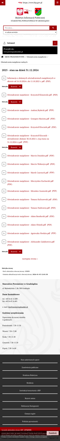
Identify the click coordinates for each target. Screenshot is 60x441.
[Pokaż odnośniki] (2, 2)
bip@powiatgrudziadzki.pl (18, 307)
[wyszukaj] (26, 28)
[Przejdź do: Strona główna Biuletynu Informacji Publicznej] (2, 57)
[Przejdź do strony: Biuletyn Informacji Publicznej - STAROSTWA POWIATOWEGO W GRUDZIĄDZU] (30, 15)
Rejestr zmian (30, 398)
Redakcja (30, 383)
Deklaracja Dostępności (30, 406)
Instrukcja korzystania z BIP (30, 391)
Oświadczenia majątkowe (36, 57)
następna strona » (30, 259)
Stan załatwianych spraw (30, 360)
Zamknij (53, 433)
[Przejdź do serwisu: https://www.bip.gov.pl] (30, 2)
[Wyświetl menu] (57, 2)
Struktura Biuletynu (30, 375)
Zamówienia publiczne (30, 367)
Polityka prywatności (30, 421)
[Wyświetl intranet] (55, 43)
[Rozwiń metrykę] (15, 86)
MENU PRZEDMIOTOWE (14, 57)
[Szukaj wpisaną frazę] (53, 28)
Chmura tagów (30, 414)
